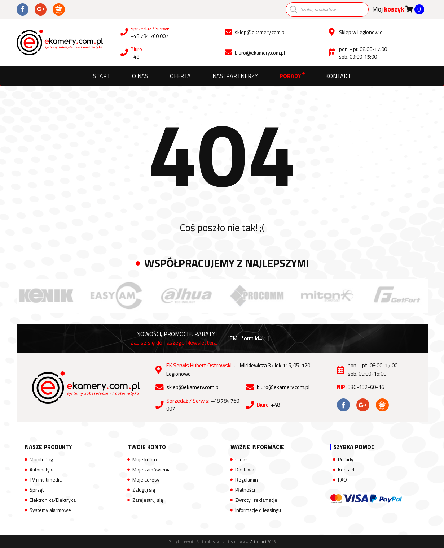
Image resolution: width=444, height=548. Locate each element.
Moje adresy (145, 479)
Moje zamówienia (151, 469)
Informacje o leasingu (258, 510)
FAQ (342, 479)
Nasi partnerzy (235, 76)
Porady (290, 76)
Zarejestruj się (147, 500)
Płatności (245, 489)
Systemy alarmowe (50, 510)
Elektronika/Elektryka (53, 500)
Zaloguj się (143, 489)
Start (101, 76)
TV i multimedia (46, 479)
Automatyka (42, 469)
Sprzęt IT (39, 489)
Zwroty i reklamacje (256, 500)
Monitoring (41, 459)
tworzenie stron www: (241, 541)
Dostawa (244, 469)
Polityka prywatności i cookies (191, 541)
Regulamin (246, 479)
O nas (140, 76)
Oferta (180, 76)
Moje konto (144, 459)
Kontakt (338, 76)
